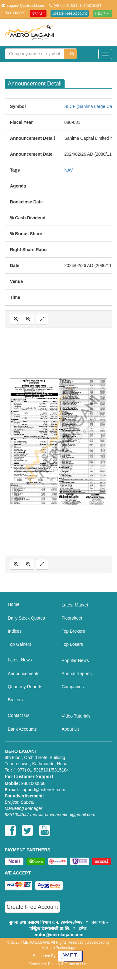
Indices (15, 631)
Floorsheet (72, 618)
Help (102, 13)
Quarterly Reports (25, 686)
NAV (68, 170)
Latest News (20, 659)
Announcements (23, 673)
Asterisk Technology (58, 948)
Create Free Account (69, 13)
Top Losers (72, 644)
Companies (73, 686)
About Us (71, 729)
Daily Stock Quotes (26, 618)
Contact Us (18, 715)
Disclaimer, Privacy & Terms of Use (58, 964)
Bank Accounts (22, 729)
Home (13, 604)
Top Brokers (73, 631)
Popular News (75, 660)
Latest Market (75, 604)
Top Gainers (19, 644)
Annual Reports (77, 673)
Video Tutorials (76, 715)
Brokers (15, 699)
